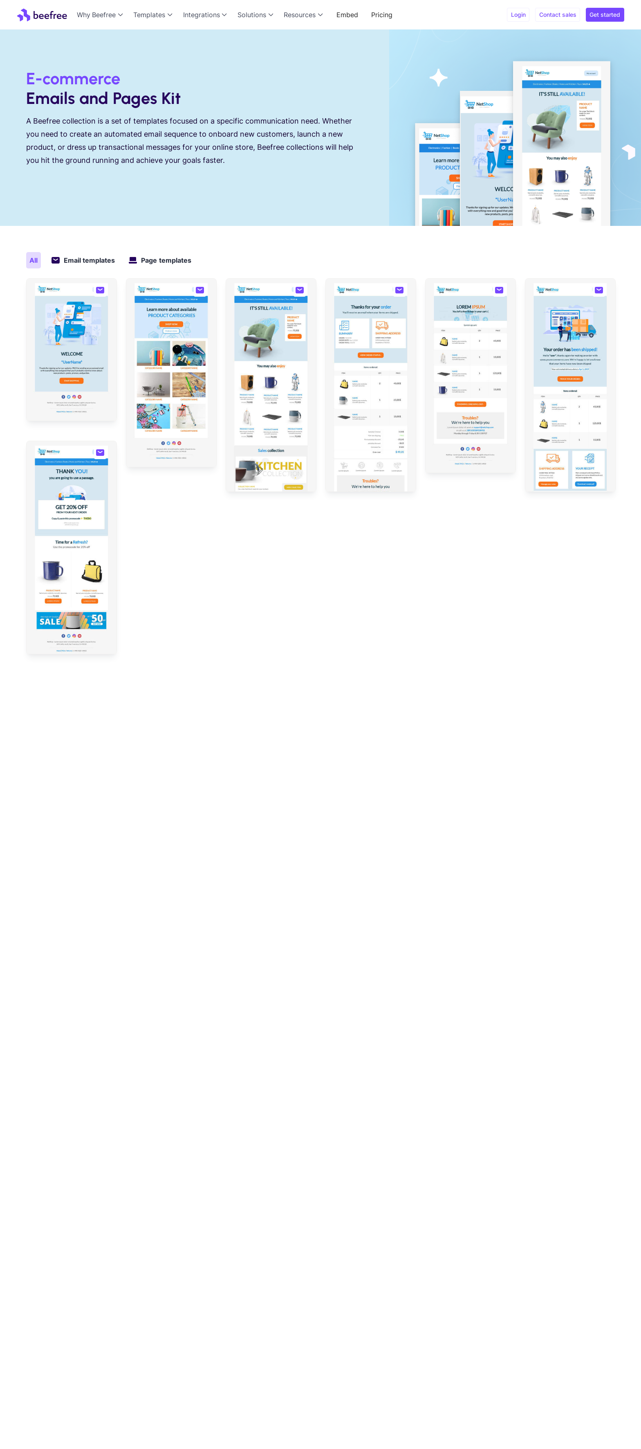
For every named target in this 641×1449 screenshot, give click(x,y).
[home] (42, 14)
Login (518, 14)
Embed (347, 15)
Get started (604, 14)
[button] (102, 15)
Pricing (381, 15)
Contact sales (557, 14)
